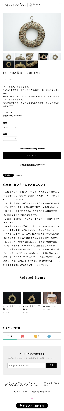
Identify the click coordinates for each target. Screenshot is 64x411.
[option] (32, 32)
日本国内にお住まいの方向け (32, 165)
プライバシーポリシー (21, 392)
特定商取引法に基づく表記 (41, 392)
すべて (10, 336)
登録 (51, 365)
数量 (5, 134)
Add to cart (32, 155)
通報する (19, 175)
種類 (5, 122)
